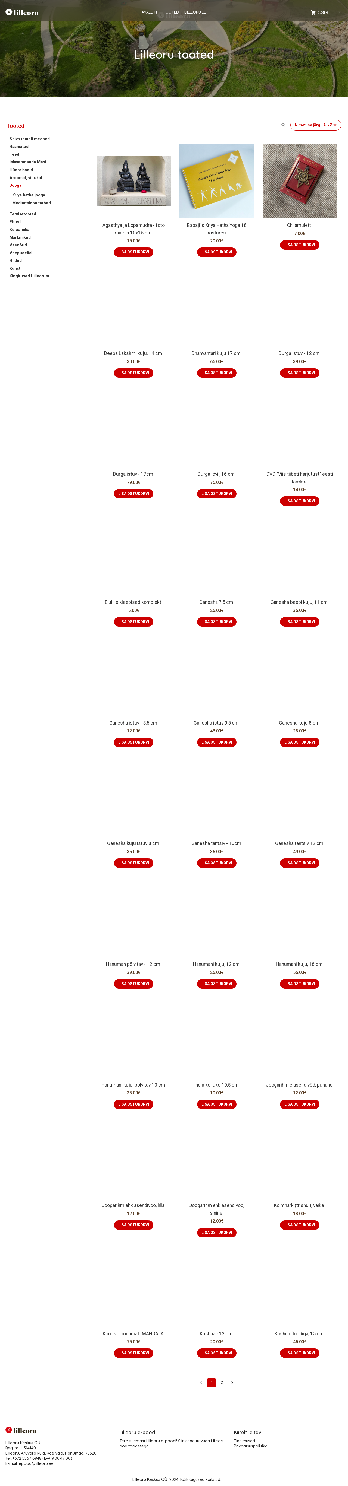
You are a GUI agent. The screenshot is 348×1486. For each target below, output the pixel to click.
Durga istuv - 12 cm (300, 353)
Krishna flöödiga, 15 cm (300, 1333)
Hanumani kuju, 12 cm (217, 964)
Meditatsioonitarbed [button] (31, 203)
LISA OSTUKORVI (133, 252)
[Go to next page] (232, 1382)
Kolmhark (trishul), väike (299, 1205)
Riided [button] (16, 260)
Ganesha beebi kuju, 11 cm (300, 602)
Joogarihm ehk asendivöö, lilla (134, 1205)
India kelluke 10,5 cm (217, 1085)
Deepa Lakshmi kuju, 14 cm (133, 353)
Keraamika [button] (19, 229)
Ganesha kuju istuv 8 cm (133, 843)
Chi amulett (299, 225)
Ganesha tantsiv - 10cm (216, 843)
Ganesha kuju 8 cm (300, 723)
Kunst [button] (15, 268)
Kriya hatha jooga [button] (28, 195)
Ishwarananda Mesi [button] (28, 162)
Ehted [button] (15, 221)
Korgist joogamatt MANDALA (134, 1333)
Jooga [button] (15, 185)
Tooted (15, 126)
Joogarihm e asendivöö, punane (300, 1085)
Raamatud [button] (19, 146)
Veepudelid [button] (21, 252)
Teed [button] (14, 154)
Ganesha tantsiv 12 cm (299, 843)
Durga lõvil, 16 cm (217, 474)
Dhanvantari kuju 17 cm (217, 353)
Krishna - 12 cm (217, 1333)
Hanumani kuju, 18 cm (300, 964)
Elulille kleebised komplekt (133, 602)
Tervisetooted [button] (23, 214)
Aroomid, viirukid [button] (26, 177)
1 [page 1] (211, 1382)
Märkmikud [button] (20, 237)
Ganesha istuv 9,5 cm (217, 723)
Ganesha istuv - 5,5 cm (133, 723)
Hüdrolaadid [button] (21, 169)
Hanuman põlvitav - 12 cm (133, 964)
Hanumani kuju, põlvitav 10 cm (133, 1085)
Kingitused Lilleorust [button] (29, 276)
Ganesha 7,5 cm (216, 602)
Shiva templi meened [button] (30, 138)
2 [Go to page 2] (221, 1382)
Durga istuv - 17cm (133, 474)
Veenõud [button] (18, 245)
